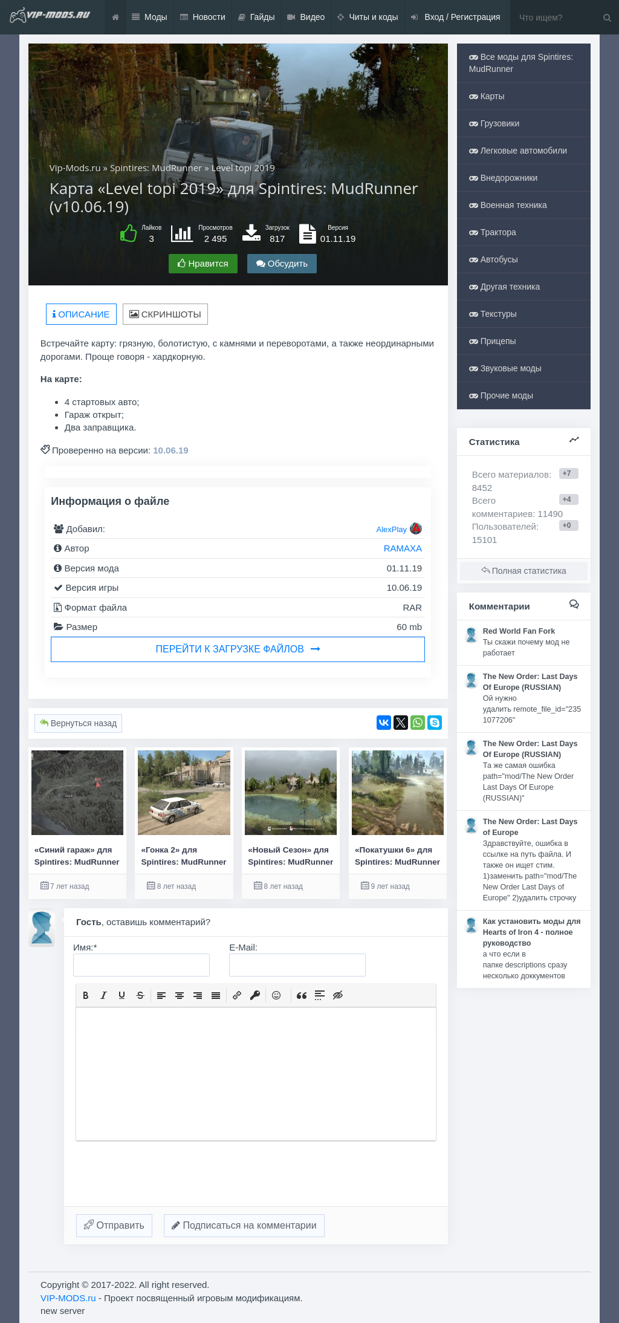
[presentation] (86, 995)
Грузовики (494, 123)
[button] (85, 995)
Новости (202, 17)
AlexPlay (391, 529)
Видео (306, 17)
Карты (487, 96)
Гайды (256, 17)
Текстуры (493, 314)
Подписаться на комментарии (244, 1225)
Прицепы (492, 341)
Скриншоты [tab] (165, 314)
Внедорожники (503, 178)
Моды (149, 17)
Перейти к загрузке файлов (238, 649)
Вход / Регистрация (456, 17)
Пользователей (504, 526)
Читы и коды (367, 17)
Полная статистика (523, 571)
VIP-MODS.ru (68, 1298)
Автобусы (493, 259)
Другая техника (504, 286)
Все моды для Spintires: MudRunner (521, 63)
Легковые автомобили (518, 150)
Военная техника (508, 205)
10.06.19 (170, 450)
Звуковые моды (505, 368)
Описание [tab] (81, 314)
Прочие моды (501, 395)
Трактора (492, 232)
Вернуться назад (78, 723)
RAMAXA (403, 548)
